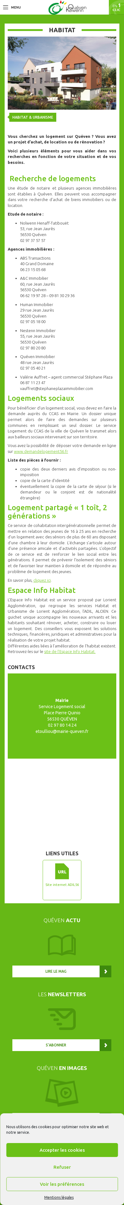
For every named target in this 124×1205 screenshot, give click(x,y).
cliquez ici (42, 580)
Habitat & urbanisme (32, 117)
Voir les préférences (62, 1184)
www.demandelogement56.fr (41, 451)
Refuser (62, 1167)
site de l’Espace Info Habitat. (70, 651)
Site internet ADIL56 (62, 885)
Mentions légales (59, 1197)
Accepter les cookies (62, 1150)
